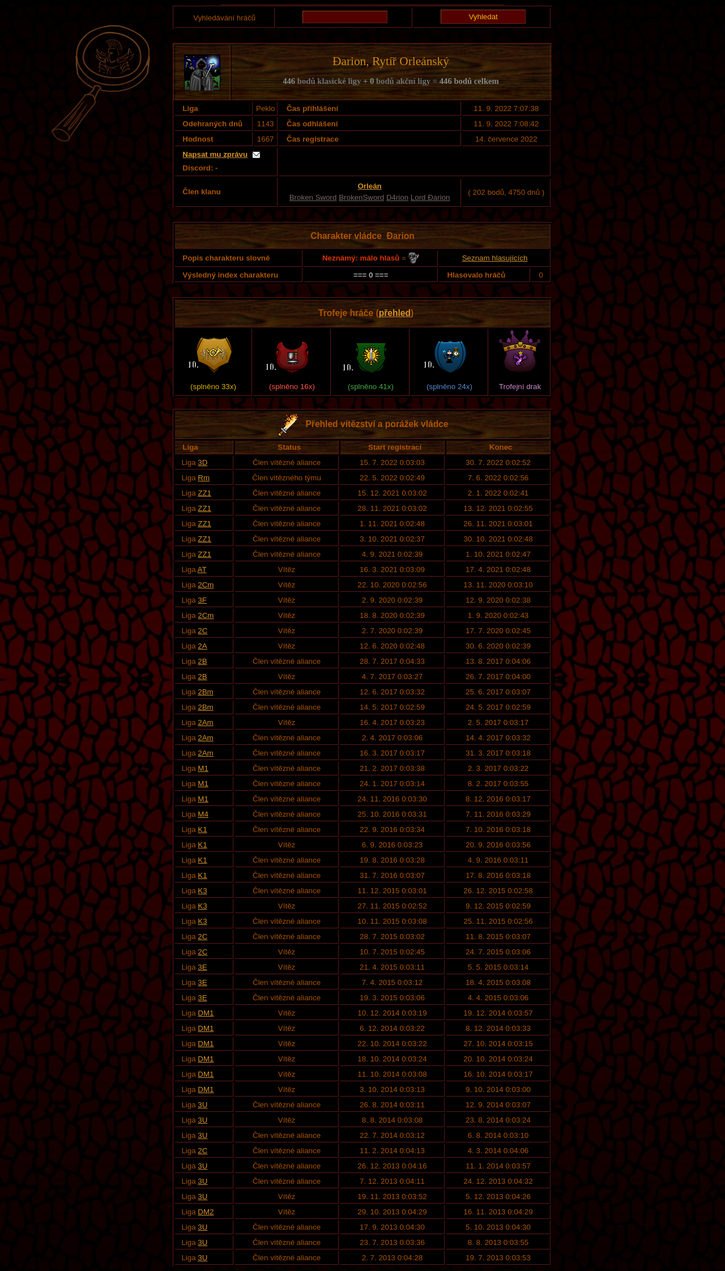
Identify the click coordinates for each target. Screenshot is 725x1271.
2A (202, 646)
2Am (205, 722)
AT (202, 569)
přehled (395, 313)
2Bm (205, 692)
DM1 (206, 1013)
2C (202, 630)
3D (202, 462)
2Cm (206, 585)
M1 (203, 768)
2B (202, 661)
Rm (204, 478)
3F (202, 600)
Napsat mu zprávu (215, 154)
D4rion (397, 197)
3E (202, 967)
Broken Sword (313, 197)
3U (202, 1105)
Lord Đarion (430, 197)
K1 (202, 829)
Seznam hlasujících (495, 258)
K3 (202, 890)
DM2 (206, 1212)
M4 (203, 814)
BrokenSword (361, 197)
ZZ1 (204, 493)
